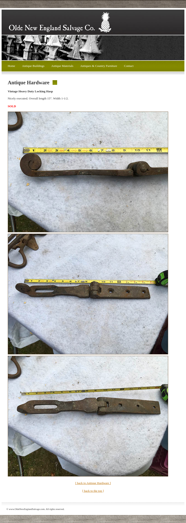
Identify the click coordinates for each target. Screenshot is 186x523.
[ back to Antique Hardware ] (93, 483)
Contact (128, 66)
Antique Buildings (33, 66)
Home (11, 66)
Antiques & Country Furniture (98, 66)
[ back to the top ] (93, 491)
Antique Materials (62, 66)
